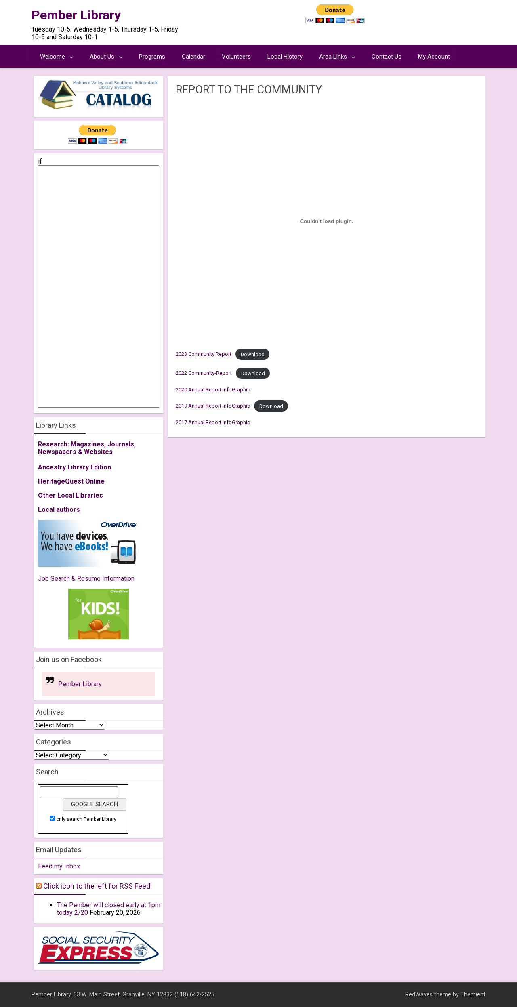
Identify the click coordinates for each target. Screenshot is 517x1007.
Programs (152, 56)
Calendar (193, 56)
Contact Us (386, 56)
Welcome (52, 56)
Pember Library (76, 15)
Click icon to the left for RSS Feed (96, 886)
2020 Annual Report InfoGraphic (213, 390)
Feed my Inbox (59, 866)
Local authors (59, 509)
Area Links (333, 56)
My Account (434, 56)
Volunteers (236, 56)
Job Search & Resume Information (86, 578)
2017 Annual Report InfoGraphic (213, 422)
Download (253, 354)
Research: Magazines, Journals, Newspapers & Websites (87, 448)
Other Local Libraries (70, 495)
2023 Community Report (203, 354)
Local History (285, 56)
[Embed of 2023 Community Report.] (326, 221)
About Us (102, 56)
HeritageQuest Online (71, 481)
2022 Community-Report (204, 373)
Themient (472, 994)
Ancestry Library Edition (74, 467)
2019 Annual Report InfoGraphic (213, 406)
